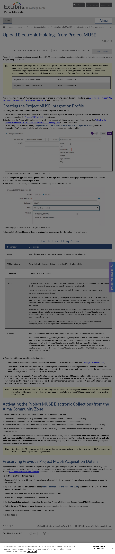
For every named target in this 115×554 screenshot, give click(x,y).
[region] (57, 548)
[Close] (112, 548)
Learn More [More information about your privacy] (31, 551)
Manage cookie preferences (99, 547)
